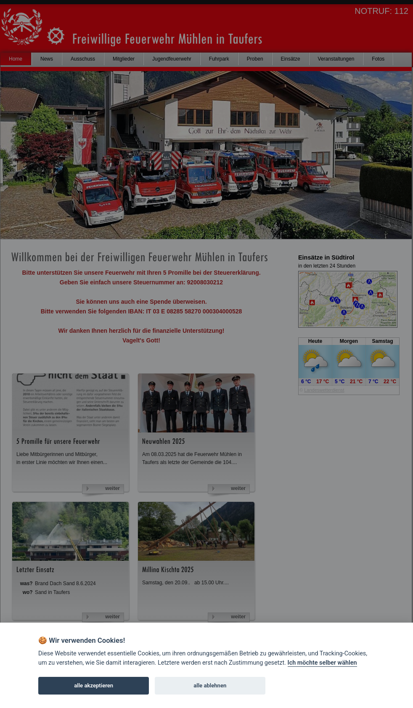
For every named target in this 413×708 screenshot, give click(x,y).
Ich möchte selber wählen (322, 662)
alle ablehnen (209, 685)
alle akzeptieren (93, 685)
